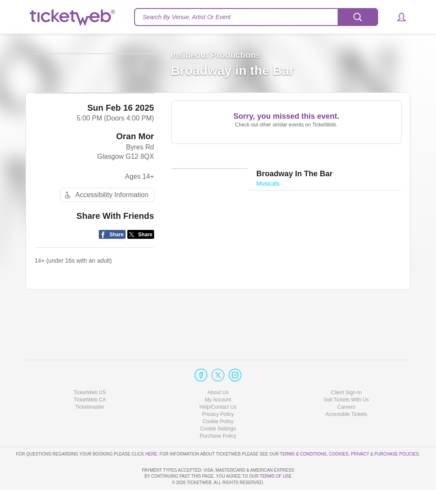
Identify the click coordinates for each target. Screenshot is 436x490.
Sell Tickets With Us (346, 375)
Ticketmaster (89, 383)
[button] (397, 17)
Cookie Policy (218, 397)
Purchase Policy (218, 412)
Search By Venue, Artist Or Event (187, 17)
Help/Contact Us (217, 383)
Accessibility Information (106, 238)
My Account (218, 375)
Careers (346, 383)
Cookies (339, 429)
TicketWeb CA (90, 375)
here (151, 429)
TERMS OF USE (276, 476)
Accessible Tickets (346, 390)
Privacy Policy (218, 390)
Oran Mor (135, 179)
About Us (217, 368)
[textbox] (256, 17)
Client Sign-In (346, 368)
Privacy (360, 429)
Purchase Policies (396, 429)
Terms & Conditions (303, 429)
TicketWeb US (90, 368)
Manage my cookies (218, 405)
